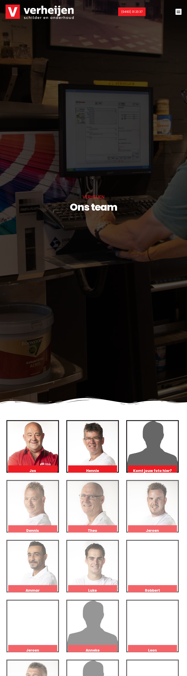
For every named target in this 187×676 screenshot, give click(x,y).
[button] (178, 11)
